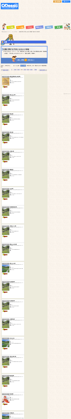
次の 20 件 (43, 70)
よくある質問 (28, 393)
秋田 (16, 353)
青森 (9, 353)
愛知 (31, 352)
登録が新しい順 (30, 65)
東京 (5, 352)
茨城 (16, 352)
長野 (6, 353)
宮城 (20, 353)
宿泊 (24, 319)
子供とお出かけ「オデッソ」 (33, 390)
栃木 (23, 352)
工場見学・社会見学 (7, 325)
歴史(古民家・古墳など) (24, 325)
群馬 (20, 352)
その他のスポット (33, 366)
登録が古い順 (38, 65)
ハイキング (7, 327)
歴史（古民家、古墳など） (6, 366)
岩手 (13, 353)
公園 (8, 323)
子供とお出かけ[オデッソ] (34, 398)
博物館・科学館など (40, 323)
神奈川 (1, 352)
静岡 (27, 352)
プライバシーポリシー (20, 393)
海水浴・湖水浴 (40, 319)
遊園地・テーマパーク (8, 319)
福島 (24, 353)
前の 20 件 (4, 70)
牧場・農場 (24, 327)
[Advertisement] (36, 13)
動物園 (40, 321)
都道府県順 (44, 65)
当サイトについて (3, 393)
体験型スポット (24, 323)
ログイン (66, 1)
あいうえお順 (16, 65)
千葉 (13, 352)
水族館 (40, 325)
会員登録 (57, 1)
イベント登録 (35, 393)
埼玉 (9, 352)
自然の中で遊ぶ (24, 321)
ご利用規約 (11, 393)
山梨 (2, 353)
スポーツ (8, 321)
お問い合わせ (43, 393)
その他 (40, 327)
